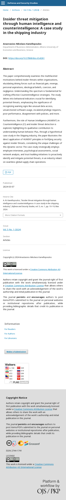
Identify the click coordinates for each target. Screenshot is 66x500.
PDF (9, 172)
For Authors (10, 333)
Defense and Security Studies (23, 3)
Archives (16, 10)
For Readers (10, 329)
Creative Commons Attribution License (33, 409)
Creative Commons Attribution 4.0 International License (30, 466)
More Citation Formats (15, 215)
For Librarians (11, 338)
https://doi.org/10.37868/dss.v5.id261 (26, 58)
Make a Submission (16, 351)
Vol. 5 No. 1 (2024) (31, 10)
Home (5, 10)
